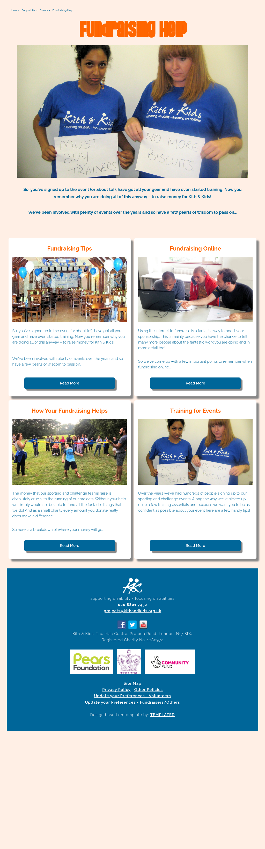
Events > (45, 10)
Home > (14, 10)
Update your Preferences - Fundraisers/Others (132, 702)
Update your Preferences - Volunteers (132, 696)
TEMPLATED (162, 714)
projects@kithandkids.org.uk (132, 611)
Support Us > (29, 10)
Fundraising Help (63, 10)
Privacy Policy (116, 689)
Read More (69, 383)
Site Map (132, 683)
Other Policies (148, 689)
